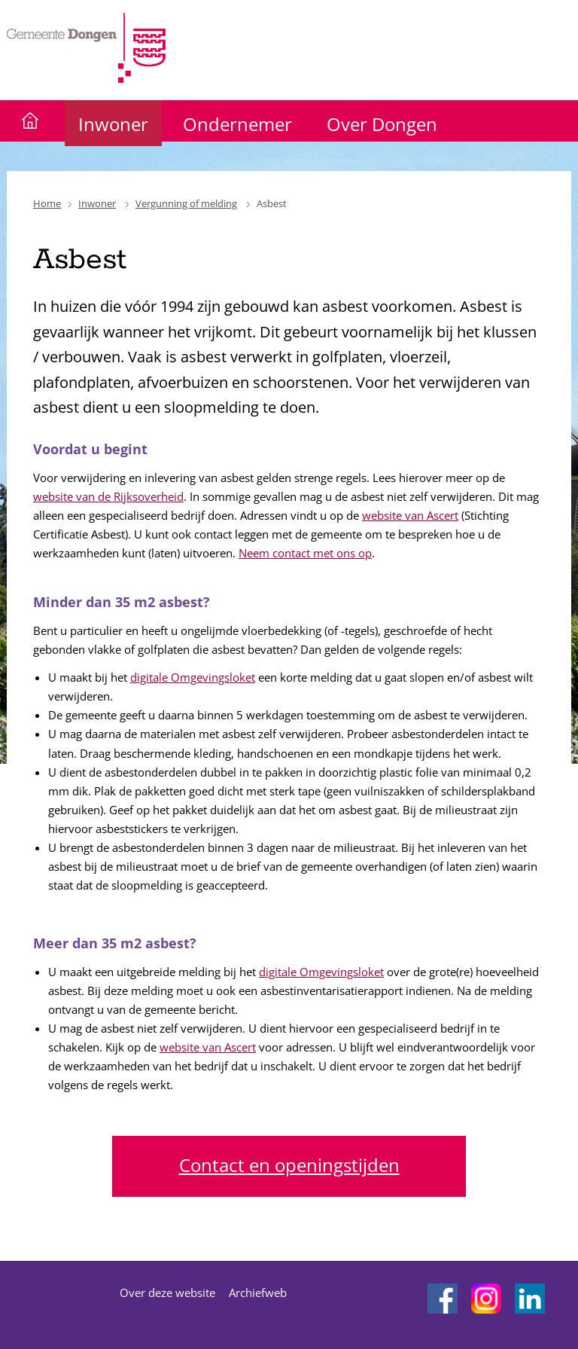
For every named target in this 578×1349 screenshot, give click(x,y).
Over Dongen (382, 123)
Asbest (272, 203)
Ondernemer (237, 123)
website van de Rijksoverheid (108, 496)
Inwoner (113, 123)
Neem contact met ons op (305, 552)
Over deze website (167, 1292)
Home (47, 203)
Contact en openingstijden (289, 1164)
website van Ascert (410, 515)
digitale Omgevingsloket (192, 677)
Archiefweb (258, 1292)
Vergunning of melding (186, 203)
